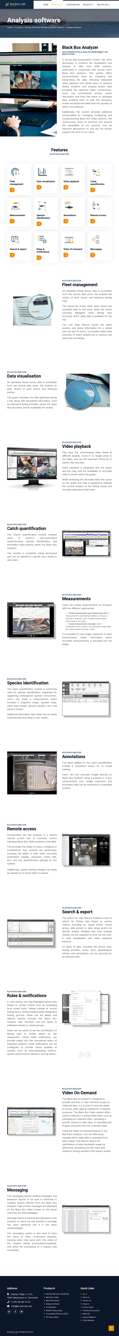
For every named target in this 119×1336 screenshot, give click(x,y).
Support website (89, 1317)
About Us (86, 1297)
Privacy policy (88, 1307)
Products (56, 5)
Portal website (88, 1320)
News (85, 1294)
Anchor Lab (102, 5)
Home (45, 5)
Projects (87, 5)
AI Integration (73, 5)
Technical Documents (91, 1310)
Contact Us (87, 1300)
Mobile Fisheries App (54, 1310)
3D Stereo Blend (52, 1317)
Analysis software (53, 1304)
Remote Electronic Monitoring (57, 1294)
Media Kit (86, 1314)
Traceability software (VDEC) (57, 1314)
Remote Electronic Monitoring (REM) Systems (44, 27)
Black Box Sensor (53, 1300)
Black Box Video (52, 1297)
